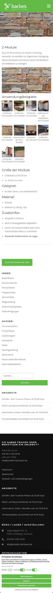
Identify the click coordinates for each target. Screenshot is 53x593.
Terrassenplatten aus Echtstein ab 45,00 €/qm (23, 419)
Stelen (5, 345)
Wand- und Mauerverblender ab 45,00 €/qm (22, 405)
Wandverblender (9, 283)
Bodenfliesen (8, 278)
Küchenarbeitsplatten (12, 306)
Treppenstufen (8, 292)
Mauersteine (7, 354)
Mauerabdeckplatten (11, 364)
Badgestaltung (8, 301)
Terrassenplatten (10, 326)
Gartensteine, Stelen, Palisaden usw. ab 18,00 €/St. (25, 412)
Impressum (7, 469)
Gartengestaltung (10, 350)
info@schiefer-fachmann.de (14, 460)
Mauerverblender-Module (14, 359)
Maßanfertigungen (10, 311)
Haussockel (7, 340)
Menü (48, 6)
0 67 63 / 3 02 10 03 (16, 539)
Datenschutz (7, 474)
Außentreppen (8, 335)
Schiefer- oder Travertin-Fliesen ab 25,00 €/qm (23, 399)
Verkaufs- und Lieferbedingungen (17, 478)
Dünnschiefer (8, 297)
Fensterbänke (8, 287)
